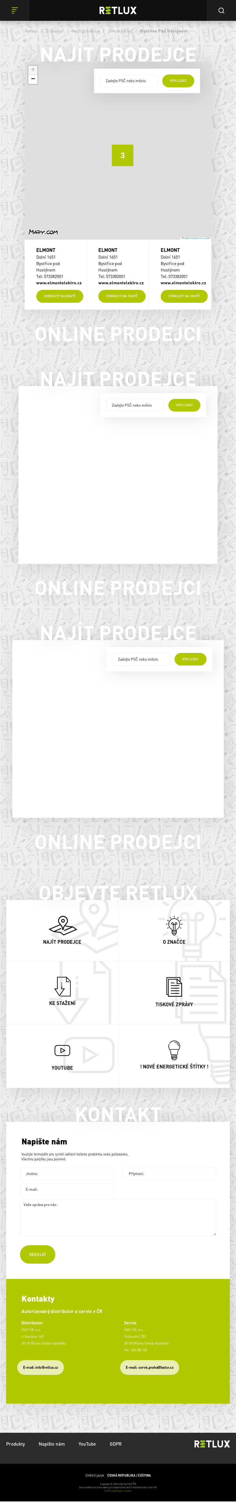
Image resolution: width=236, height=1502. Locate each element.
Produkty (15, 1444)
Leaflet (185, 238)
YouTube (87, 1444)
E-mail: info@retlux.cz (40, 1368)
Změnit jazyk (118, 1476)
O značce (54, 30)
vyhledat (178, 80)
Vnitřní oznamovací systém (118, 1491)
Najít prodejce (86, 30)
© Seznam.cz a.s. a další (200, 238)
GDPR (116, 1444)
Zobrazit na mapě (60, 296)
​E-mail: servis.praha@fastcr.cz (149, 1368)
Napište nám (52, 1444)
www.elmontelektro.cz (59, 282)
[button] (118, 151)
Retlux (31, 30)
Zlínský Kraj (120, 30)
